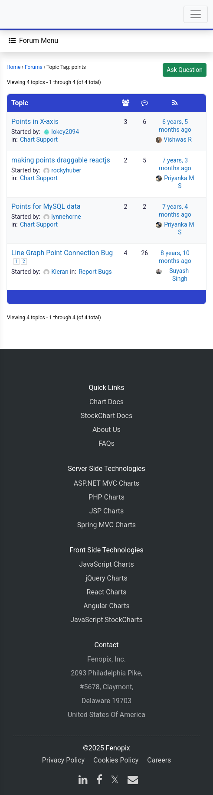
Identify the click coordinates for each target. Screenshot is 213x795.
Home (13, 67)
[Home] (31, 14)
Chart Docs (106, 402)
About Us (106, 429)
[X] (114, 781)
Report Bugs (95, 271)
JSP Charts (106, 511)
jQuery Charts (106, 578)
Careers (159, 760)
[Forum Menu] (33, 41)
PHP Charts (106, 497)
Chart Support (39, 139)
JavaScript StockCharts (106, 620)
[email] (131, 781)
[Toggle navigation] (196, 14)
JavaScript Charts (106, 564)
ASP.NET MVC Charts (106, 483)
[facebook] (99, 781)
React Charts (107, 592)
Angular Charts (106, 606)
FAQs (106, 443)
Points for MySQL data (46, 206)
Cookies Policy (115, 760)
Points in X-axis (35, 121)
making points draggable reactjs (60, 160)
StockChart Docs (106, 416)
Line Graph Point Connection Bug (62, 253)
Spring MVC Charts (106, 525)
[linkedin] (83, 781)
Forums (34, 67)
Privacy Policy (63, 760)
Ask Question (185, 69)
